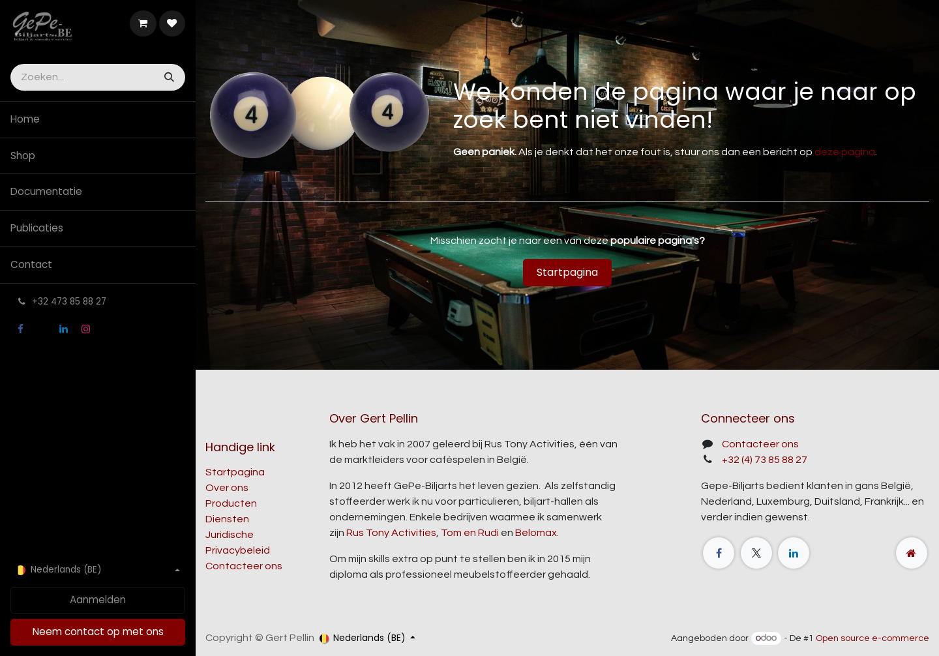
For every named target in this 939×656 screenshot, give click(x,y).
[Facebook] (20, 329)
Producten (231, 503)
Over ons (226, 488)
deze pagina (844, 152)
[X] (42, 329)
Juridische (229, 534)
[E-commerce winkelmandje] (143, 23)
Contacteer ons (243, 566)
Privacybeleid (237, 550)
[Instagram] (85, 329)
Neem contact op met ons (98, 631)
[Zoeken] (168, 77)
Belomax (536, 533)
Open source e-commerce (872, 638)
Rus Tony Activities (391, 533)
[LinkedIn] (64, 329)
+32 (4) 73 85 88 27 (764, 460)
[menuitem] (98, 120)
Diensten (227, 519)
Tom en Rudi (470, 533)
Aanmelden (98, 599)
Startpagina (567, 272)
